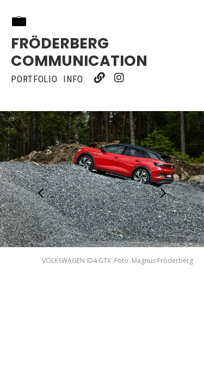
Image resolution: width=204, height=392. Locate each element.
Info (73, 79)
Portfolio (34, 79)
